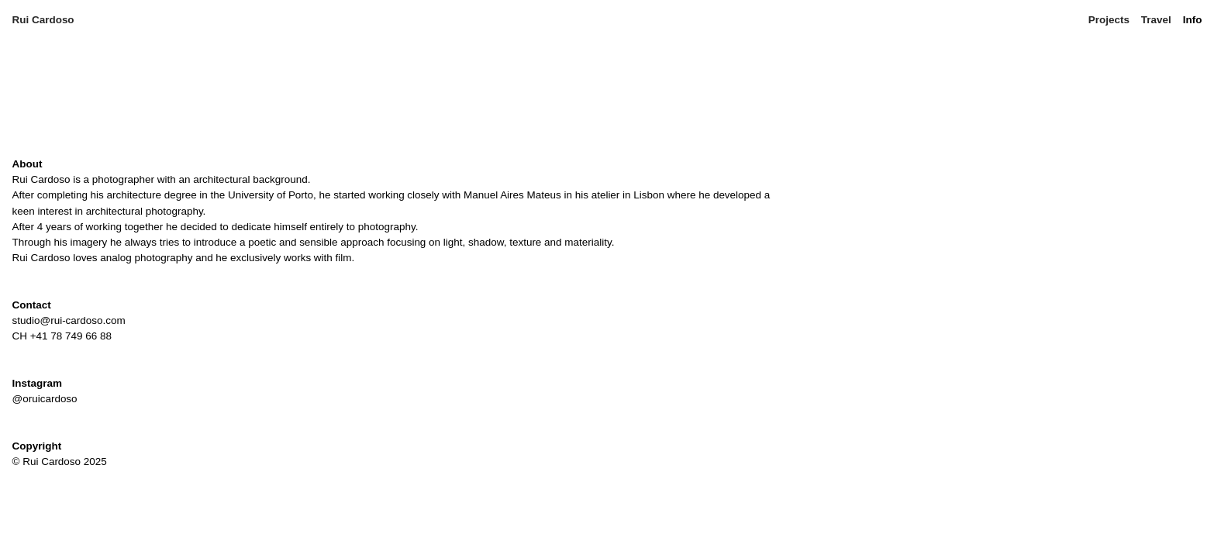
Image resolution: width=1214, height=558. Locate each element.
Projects (1109, 20)
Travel (1156, 20)
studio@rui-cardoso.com (69, 320)
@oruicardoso (45, 399)
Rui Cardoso (45, 20)
